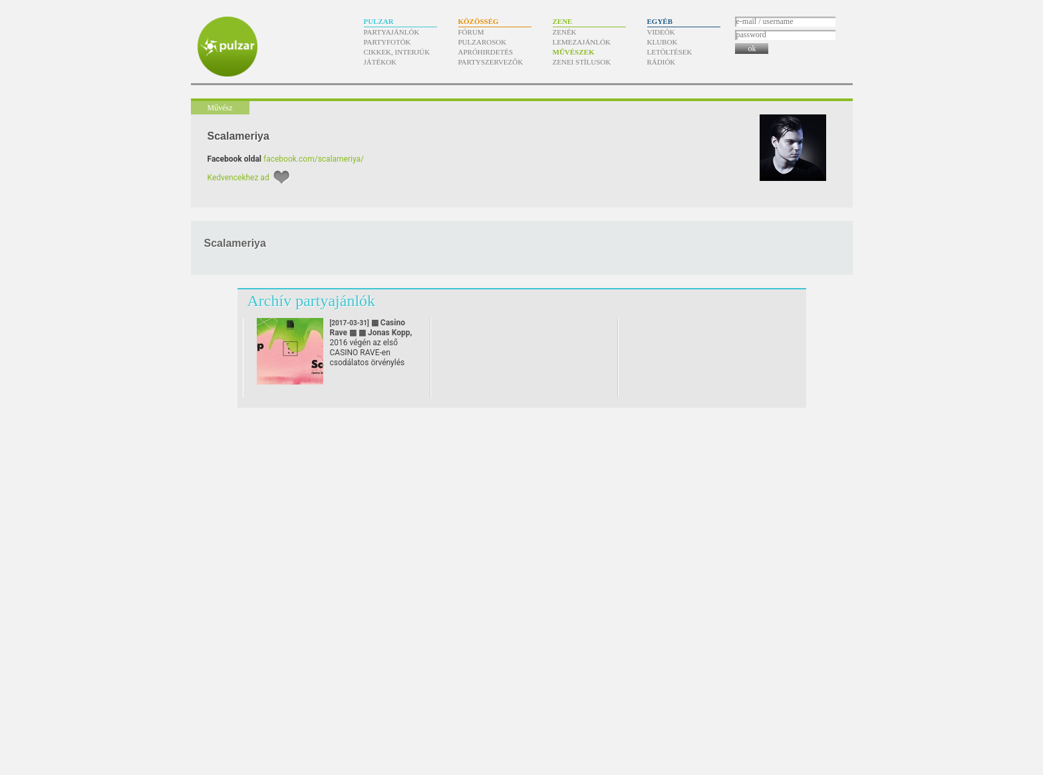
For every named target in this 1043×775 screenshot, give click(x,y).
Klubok (662, 42)
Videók (661, 32)
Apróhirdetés (486, 52)
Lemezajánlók (582, 42)
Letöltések (669, 52)
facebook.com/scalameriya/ (313, 159)
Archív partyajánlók (311, 300)
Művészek (574, 52)
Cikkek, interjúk (397, 52)
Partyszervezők (490, 62)
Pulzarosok (482, 42)
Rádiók (661, 62)
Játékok (380, 62)
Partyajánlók (392, 32)
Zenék (565, 32)
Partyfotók (387, 42)
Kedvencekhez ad (238, 177)
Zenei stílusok (582, 62)
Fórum (471, 32)
